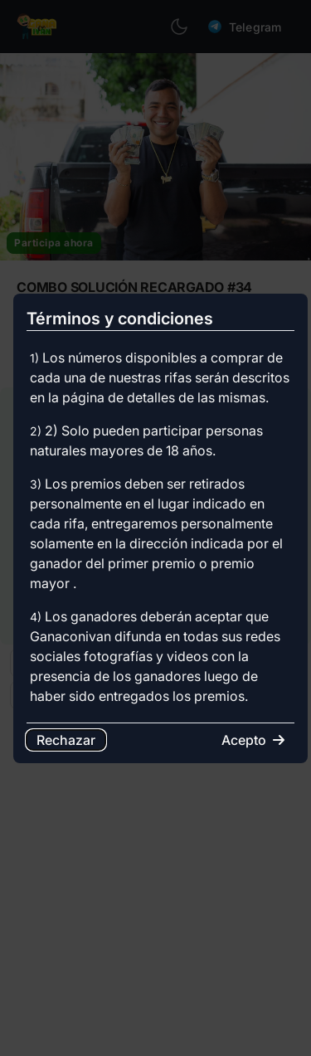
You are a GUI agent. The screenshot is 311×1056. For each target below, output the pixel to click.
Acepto (252, 740)
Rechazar (65, 740)
